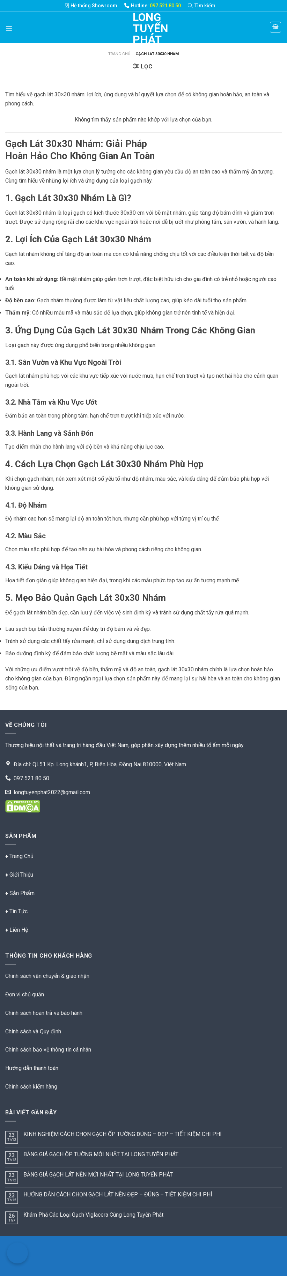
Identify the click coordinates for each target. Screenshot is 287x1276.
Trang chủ (119, 54)
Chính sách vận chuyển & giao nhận (47, 976)
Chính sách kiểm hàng (31, 1086)
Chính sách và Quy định (33, 1031)
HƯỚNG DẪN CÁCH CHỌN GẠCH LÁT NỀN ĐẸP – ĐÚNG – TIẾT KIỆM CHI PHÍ (117, 1194)
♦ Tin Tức (16, 911)
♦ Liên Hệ (16, 930)
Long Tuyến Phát (143, 28)
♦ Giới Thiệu (19, 874)
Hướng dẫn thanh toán (31, 1068)
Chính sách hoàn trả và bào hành (43, 1013)
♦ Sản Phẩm (20, 893)
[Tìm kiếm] (205, 5)
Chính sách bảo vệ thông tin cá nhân (48, 1049)
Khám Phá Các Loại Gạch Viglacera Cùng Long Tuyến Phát (93, 1214)
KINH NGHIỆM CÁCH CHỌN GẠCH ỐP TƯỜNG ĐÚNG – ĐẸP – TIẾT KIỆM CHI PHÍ (122, 1134)
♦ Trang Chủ (19, 856)
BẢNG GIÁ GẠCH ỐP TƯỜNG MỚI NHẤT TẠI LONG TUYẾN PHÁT (100, 1154)
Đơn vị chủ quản (24, 994)
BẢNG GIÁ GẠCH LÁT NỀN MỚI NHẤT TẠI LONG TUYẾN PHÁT (98, 1174)
